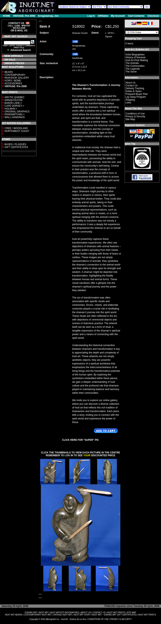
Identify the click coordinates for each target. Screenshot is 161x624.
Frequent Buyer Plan (136, 94)
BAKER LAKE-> (13, 103)
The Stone (131, 71)
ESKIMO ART (31, 612)
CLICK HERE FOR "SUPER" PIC (80, 440)
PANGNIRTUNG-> (14, 114)
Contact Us (131, 85)
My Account (118, 15)
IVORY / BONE (12, 80)
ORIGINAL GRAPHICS (16, 111)
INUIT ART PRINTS (116, 612)
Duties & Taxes (133, 91)
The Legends (132, 68)
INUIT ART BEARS (13, 615)
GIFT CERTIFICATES (16, 147)
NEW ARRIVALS (13, 56)
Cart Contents (136, 15)
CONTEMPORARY (14, 74)
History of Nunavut (135, 57)
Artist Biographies (135, 54)
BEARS (8, 72)
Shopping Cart (133, 38)
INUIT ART (44, 612)
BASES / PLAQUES (15, 144)
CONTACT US (99, 612)
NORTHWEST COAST (16, 131)
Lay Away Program (135, 96)
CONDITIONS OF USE (98, 619)
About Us (130, 82)
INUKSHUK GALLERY (16, 77)
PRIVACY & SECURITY (121, 619)
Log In (91, 15)
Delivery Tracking (134, 88)
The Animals (132, 63)
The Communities (135, 66)
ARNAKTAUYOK (13, 100)
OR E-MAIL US (19, 30)
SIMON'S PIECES (14, 63)
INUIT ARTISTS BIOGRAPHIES (64, 612)
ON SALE (9, 59)
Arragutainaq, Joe (48, 15)
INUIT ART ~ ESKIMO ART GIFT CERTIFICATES (114, 615)
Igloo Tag (130, 143)
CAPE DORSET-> (14, 105)
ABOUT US (85, 612)
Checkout (153, 15)
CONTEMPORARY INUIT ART (37, 615)
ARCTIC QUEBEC (14, 97)
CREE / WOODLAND (16, 128)
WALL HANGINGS (14, 117)
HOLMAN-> (10, 108)
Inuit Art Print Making (136, 60)
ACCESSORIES (13, 83)
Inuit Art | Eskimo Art (137, 49)
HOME (6, 15)
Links (128, 102)
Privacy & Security (135, 116)
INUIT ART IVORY (82, 615)
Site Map (130, 119)
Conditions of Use (135, 113)
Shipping (130, 99)
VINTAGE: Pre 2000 (24, 15)
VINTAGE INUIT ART (62, 615)
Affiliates (103, 15)
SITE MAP (131, 612)
